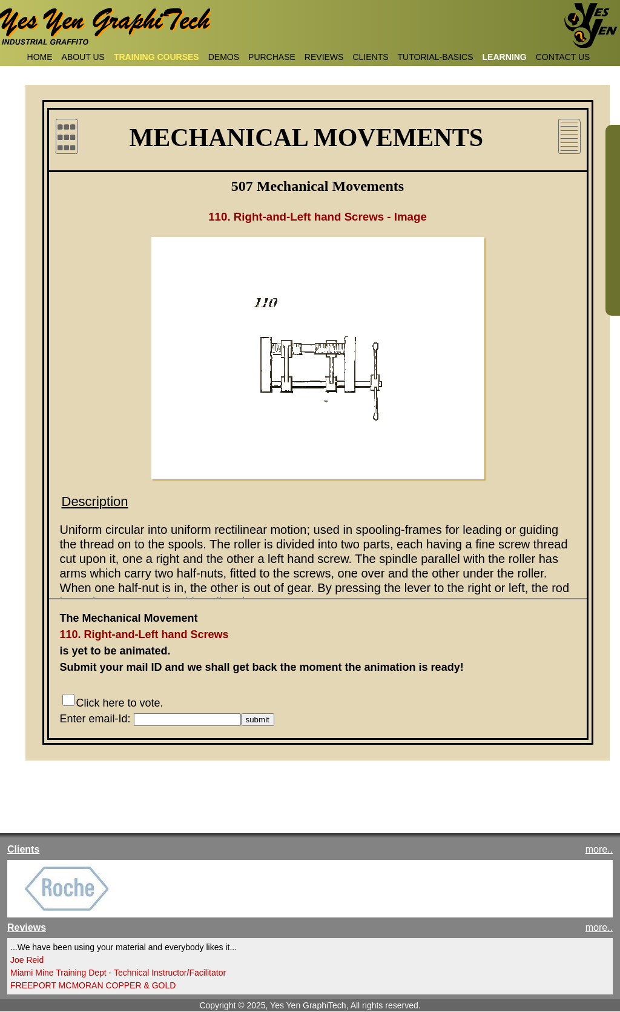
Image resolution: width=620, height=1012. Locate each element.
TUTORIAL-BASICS (435, 57)
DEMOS (223, 57)
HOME (40, 57)
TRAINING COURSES (156, 57)
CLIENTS (370, 57)
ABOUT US (83, 57)
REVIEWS (324, 57)
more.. (599, 849)
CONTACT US (563, 57)
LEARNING (505, 57)
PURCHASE (271, 57)
